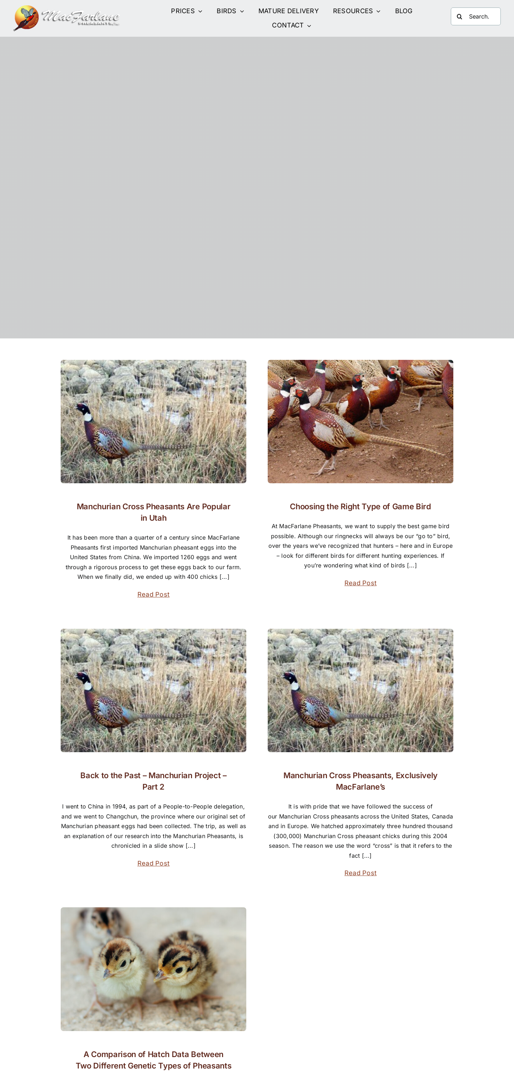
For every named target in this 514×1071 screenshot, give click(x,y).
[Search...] (476, 16)
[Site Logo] (66, 8)
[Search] (460, 16)
